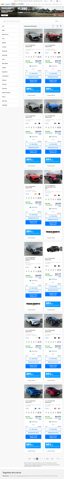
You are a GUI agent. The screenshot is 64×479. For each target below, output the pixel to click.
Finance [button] (39, 4)
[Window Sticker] (40, 57)
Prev (34, 458)
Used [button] (32, 4)
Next (48, 458)
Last (52, 458)
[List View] (60, 26)
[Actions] (40, 46)
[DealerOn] (6, 475)
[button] (41, 36)
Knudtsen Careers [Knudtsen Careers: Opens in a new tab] (55, 4)
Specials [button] (35, 4)
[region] (33, 70)
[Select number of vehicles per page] (58, 459)
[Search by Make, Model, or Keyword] (30, 21)
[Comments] (38, 57)
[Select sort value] (53, 26)
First (29, 458)
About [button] (61, 4)
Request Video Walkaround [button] (33, 81)
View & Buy (33, 73)
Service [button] (43, 4)
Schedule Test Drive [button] (33, 77)
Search (56, 21)
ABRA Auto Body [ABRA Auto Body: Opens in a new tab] (48, 4)
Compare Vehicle (31, 95)
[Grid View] (57, 26)
